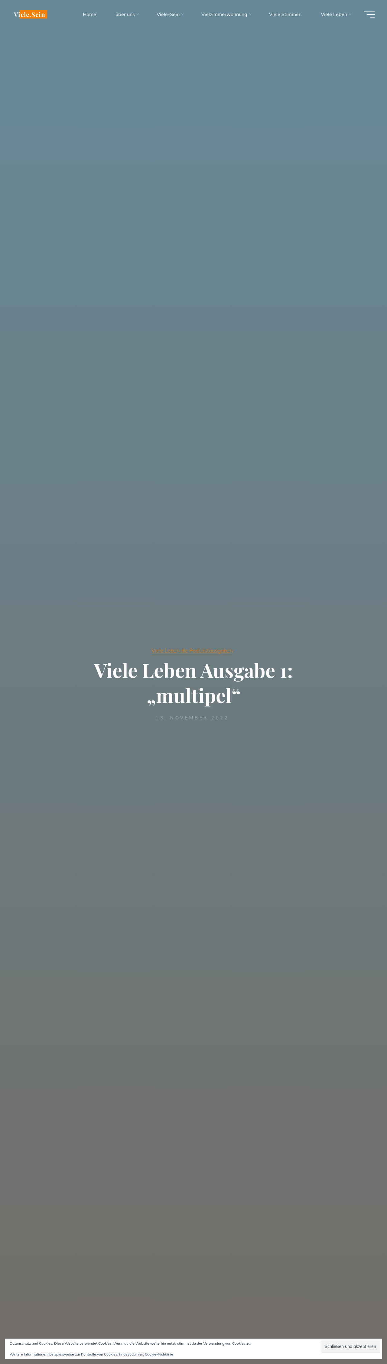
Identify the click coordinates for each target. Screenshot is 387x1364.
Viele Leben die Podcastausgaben (192, 650)
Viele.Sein (29, 14)
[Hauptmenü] (369, 14)
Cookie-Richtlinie (159, 1354)
